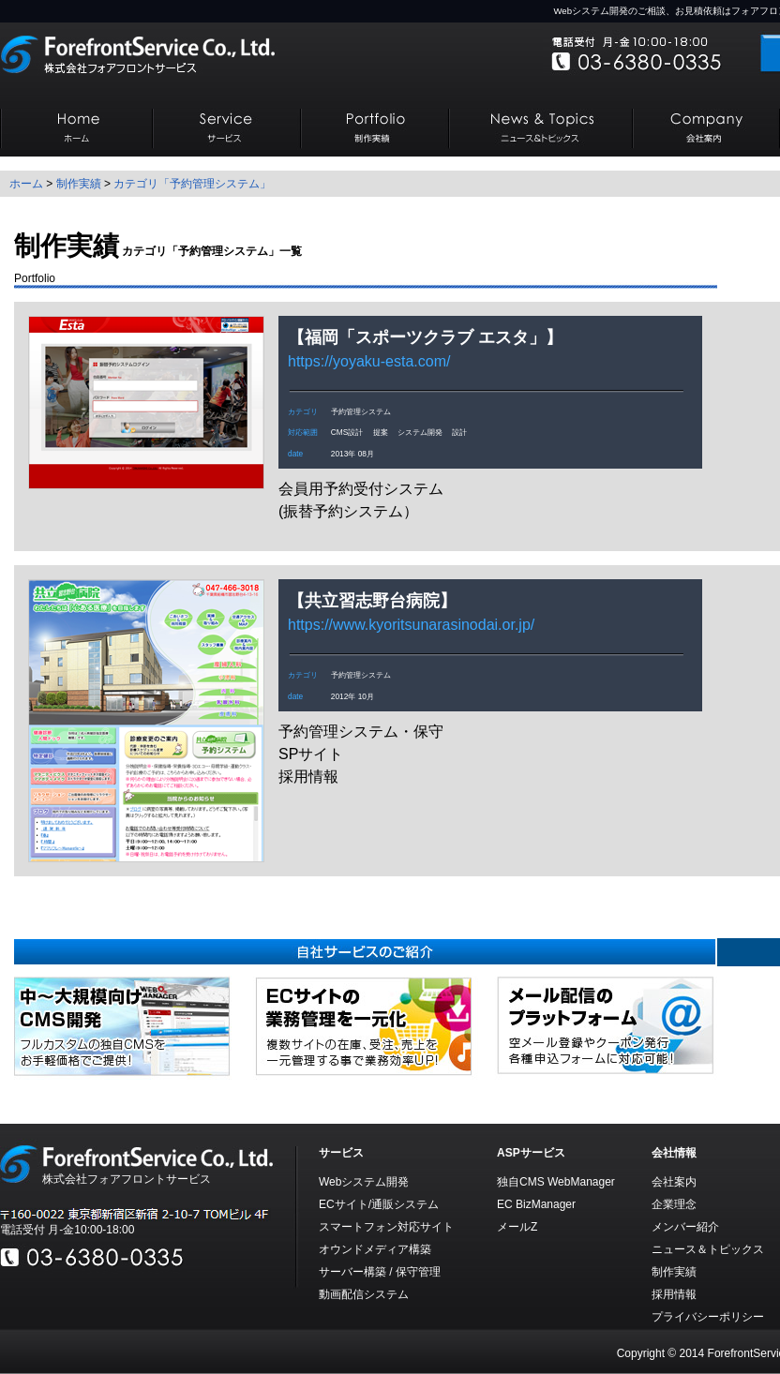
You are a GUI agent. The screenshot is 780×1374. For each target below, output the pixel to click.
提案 (380, 432)
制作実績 (78, 183)
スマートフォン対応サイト (386, 1226)
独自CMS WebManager (556, 1181)
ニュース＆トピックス (708, 1249)
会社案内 (674, 1181)
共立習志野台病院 (372, 600)
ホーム (26, 183)
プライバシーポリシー (708, 1316)
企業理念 (674, 1204)
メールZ (517, 1226)
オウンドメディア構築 (375, 1249)
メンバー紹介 (685, 1226)
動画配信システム (364, 1294)
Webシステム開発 (364, 1181)
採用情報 (674, 1294)
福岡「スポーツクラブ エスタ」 (425, 337)
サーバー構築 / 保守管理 (380, 1271)
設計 (459, 432)
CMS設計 (347, 432)
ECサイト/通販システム (379, 1204)
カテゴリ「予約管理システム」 (192, 183)
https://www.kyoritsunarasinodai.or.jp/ (411, 625)
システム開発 (420, 432)
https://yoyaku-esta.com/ (369, 361)
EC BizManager (536, 1204)
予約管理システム (361, 411)
